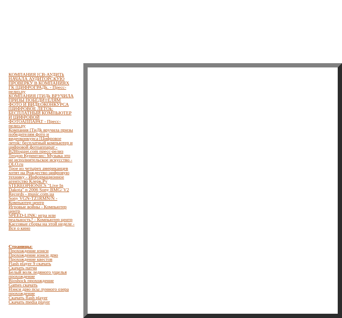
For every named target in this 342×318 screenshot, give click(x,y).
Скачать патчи (23, 267)
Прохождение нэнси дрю (33, 254)
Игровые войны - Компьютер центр (38, 208)
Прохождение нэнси (29, 250)
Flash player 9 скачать (30, 263)
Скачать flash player (28, 297)
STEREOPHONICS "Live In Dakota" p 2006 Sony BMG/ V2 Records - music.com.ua (39, 189)
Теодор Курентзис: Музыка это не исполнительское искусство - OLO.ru (40, 159)
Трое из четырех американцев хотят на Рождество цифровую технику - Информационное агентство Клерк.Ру (39, 175)
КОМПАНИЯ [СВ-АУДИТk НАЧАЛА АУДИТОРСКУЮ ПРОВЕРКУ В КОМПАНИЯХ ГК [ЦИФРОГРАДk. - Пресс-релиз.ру (39, 83)
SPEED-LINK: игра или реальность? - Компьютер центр (40, 217)
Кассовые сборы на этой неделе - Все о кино (41, 225)
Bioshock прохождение (31, 280)
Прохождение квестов (30, 259)
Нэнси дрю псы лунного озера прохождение (39, 291)
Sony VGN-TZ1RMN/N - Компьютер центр (33, 200)
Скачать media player (29, 301)
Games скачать (23, 284)
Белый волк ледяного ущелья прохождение (38, 274)
